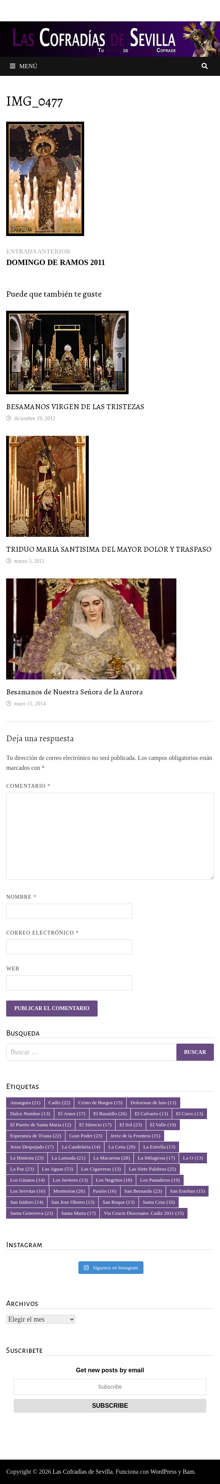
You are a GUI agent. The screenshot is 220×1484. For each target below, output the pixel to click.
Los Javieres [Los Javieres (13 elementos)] (70, 1180)
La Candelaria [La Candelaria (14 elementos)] (81, 1147)
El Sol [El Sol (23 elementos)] (130, 1124)
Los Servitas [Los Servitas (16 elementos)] (27, 1191)
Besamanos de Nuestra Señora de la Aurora (74, 692)
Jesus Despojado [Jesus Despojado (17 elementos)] (32, 1147)
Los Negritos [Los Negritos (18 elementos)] (114, 1180)
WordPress (163, 1471)
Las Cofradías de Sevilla (82, 1471)
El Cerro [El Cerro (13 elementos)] (189, 1113)
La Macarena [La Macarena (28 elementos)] (111, 1158)
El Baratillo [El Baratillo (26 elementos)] (110, 1113)
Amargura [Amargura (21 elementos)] (25, 1102)
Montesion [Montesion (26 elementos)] (69, 1191)
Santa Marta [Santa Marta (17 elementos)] (78, 1213)
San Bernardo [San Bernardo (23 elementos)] (143, 1191)
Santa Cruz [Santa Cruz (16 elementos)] (159, 1202)
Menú (23, 66)
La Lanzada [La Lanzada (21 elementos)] (68, 1158)
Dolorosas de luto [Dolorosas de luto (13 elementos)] (153, 1102)
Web (12, 969)
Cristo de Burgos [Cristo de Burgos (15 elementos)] (100, 1102)
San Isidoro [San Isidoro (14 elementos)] (26, 1202)
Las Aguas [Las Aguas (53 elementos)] (57, 1169)
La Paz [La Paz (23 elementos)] (22, 1169)
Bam (188, 1471)
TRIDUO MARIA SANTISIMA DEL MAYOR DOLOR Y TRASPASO (109, 549)
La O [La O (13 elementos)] (193, 1158)
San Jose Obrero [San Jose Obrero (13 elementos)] (73, 1202)
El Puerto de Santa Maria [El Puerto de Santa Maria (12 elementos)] (40, 1124)
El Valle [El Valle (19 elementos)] (163, 1124)
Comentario (28, 786)
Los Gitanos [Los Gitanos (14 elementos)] (27, 1180)
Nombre (21, 897)
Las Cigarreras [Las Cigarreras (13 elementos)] (101, 1169)
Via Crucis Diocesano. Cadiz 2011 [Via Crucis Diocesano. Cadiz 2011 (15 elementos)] (144, 1213)
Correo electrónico (42, 933)
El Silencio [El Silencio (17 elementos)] (95, 1124)
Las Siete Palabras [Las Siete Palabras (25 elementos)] (152, 1169)
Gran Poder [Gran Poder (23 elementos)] (86, 1136)
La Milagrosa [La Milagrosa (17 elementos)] (156, 1158)
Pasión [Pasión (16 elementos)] (104, 1191)
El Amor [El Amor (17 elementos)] (71, 1113)
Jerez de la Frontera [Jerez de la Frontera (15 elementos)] (135, 1136)
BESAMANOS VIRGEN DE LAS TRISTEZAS (75, 407)
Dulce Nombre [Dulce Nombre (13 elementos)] (30, 1113)
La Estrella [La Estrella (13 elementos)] (159, 1147)
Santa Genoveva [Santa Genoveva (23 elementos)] (31, 1213)
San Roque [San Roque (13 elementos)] (119, 1202)
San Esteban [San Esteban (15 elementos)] (187, 1191)
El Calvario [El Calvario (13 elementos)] (151, 1113)
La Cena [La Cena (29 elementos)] (121, 1147)
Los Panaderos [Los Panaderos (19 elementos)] (160, 1180)
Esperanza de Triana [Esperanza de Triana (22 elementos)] (35, 1136)
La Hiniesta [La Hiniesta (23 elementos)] (26, 1158)
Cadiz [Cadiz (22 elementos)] (59, 1102)
